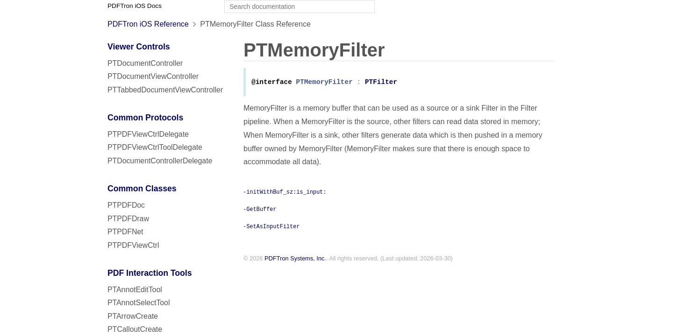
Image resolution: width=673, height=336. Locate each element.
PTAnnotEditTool (134, 290)
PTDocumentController (145, 63)
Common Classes (142, 188)
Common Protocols (145, 117)
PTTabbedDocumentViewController (165, 90)
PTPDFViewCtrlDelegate (148, 134)
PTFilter (381, 82)
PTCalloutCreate (134, 329)
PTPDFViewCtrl (133, 245)
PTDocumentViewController (153, 76)
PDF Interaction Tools (149, 273)
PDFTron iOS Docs (134, 5)
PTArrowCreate (132, 316)
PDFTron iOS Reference (148, 24)
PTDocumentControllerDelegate (159, 161)
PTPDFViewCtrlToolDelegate (154, 147)
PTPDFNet (125, 232)
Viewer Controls (138, 46)
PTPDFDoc (126, 205)
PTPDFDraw (128, 219)
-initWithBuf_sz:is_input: (284, 192)
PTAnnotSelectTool (138, 303)
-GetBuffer (259, 209)
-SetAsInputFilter (271, 227)
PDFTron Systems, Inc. (295, 259)
